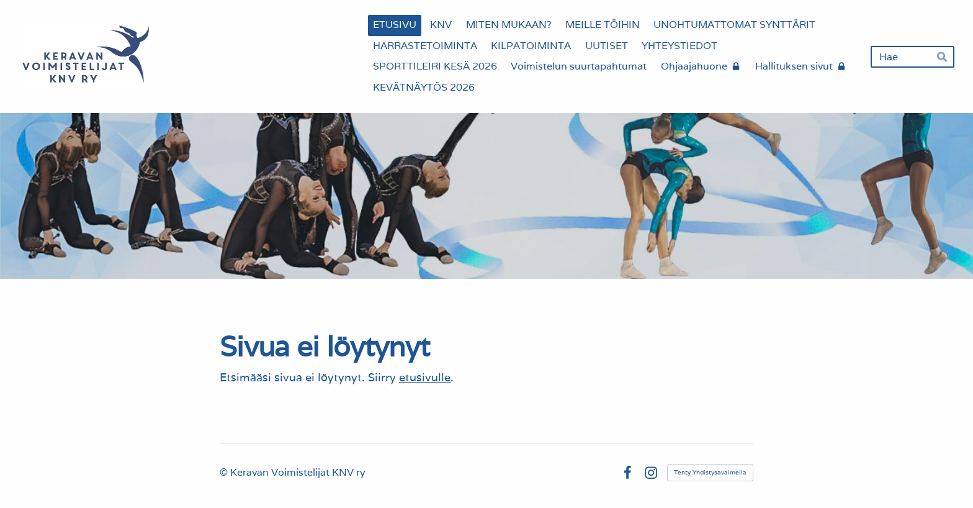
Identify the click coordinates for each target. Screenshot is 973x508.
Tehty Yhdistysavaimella (710, 472)
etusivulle (425, 377)
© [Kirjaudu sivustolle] (225, 472)
